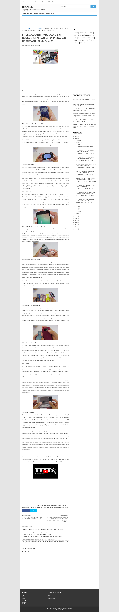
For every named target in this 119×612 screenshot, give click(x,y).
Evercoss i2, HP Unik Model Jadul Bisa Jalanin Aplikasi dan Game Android (42, 536)
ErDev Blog (27, 6)
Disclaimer (37, 1)
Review (36, 13)
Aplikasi (81, 32)
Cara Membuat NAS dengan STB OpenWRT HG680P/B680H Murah (84, 100)
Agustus (78, 142)
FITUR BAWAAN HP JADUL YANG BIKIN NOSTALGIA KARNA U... (86, 164)
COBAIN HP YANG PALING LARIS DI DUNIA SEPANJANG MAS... (85, 199)
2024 (76, 138)
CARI (93, 6)
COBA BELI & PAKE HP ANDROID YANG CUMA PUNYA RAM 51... (86, 182)
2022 (76, 218)
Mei (77, 209)
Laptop (89, 37)
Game (52, 13)
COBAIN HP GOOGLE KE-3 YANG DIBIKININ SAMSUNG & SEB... (84, 175)
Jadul (39, 28)
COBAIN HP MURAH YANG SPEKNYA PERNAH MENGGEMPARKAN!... (85, 192)
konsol (83, 37)
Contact (30, 1)
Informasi (42, 13)
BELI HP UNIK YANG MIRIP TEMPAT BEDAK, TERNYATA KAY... (85, 196)
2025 (76, 136)
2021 (76, 220)
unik (81, 42)
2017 (76, 229)
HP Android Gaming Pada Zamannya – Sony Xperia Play (38, 532)
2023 (76, 216)
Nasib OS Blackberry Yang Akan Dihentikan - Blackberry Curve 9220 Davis (43, 529)
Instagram (50, 597)
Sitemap (54, 1)
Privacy (44, 1)
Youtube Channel (52, 598)
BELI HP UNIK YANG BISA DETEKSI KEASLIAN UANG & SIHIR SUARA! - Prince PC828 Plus (32, 519)
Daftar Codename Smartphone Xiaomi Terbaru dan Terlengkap (83, 104)
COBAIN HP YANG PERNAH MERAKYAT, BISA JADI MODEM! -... (86, 185)
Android (76, 32)
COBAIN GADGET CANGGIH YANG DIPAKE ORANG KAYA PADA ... (85, 154)
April (77, 211)
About (24, 1)
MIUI (93, 37)
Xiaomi (48, 13)
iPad (93, 35)
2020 (76, 222)
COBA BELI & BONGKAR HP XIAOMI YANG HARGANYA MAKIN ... (85, 157)
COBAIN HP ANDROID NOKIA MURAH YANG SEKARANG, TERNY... (86, 168)
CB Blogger (63, 609)
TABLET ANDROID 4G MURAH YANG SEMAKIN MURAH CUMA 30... (85, 178)
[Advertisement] (59, 20)
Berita (91, 32)
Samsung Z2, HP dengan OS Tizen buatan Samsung (37, 534)
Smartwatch (82, 40)
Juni (77, 206)
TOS (49, 1)
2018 (76, 226)
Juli (77, 144)
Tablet (92, 40)
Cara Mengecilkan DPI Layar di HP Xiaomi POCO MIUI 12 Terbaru (84, 120)
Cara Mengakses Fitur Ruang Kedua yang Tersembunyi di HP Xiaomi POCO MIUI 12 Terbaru (84, 115)
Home (24, 13)
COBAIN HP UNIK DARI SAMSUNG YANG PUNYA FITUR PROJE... (85, 147)
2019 (76, 224)
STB (88, 40)
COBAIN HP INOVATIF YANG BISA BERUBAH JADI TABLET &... (85, 150)
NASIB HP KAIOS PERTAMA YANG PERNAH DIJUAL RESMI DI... (85, 203)
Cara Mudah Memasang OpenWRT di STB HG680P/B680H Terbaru (84, 109)
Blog (49, 595)
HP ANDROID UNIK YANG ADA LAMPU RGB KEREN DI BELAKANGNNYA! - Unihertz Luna (84, 126)
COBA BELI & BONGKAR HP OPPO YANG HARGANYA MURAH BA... (85, 189)
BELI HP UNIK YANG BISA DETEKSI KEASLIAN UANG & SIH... (85, 161)
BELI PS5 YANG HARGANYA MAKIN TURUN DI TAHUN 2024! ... (85, 171)
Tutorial (29, 13)
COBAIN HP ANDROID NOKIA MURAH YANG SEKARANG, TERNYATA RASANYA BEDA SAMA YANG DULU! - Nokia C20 (57, 519)
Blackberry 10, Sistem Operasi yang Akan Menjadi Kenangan (39, 539)
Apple (86, 32)
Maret (78, 213)
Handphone (29, 28)
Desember (79, 140)
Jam (79, 37)
